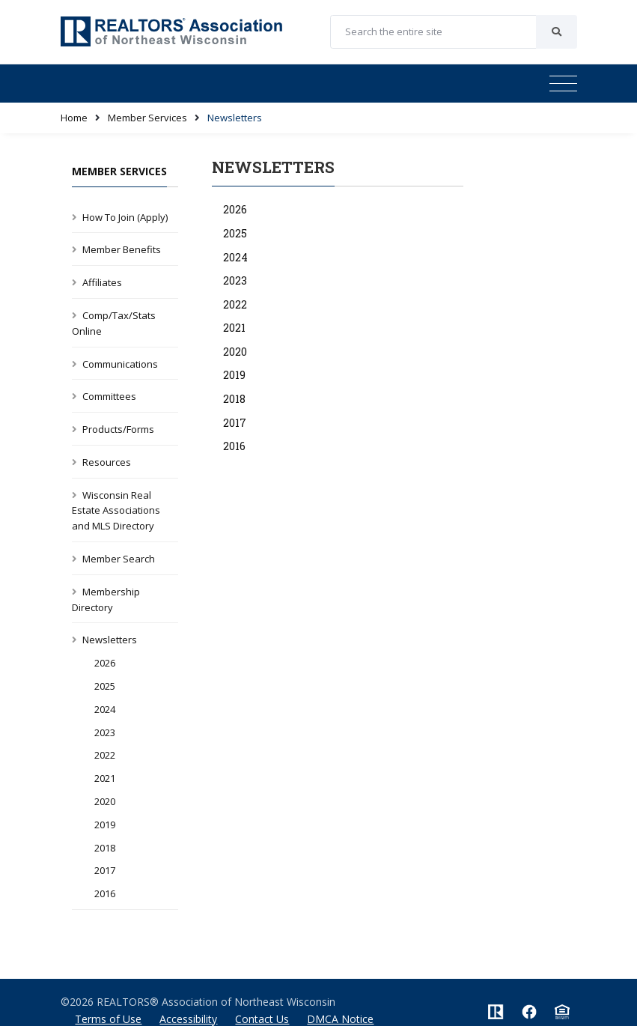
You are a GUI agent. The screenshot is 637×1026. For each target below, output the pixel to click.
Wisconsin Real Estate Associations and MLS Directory (116, 510)
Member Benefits (121, 249)
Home (74, 117)
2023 (104, 732)
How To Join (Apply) (125, 217)
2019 (104, 824)
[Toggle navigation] (563, 83)
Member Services (147, 117)
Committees (109, 396)
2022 (104, 755)
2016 (104, 893)
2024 (104, 709)
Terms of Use (108, 1019)
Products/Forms (118, 429)
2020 (104, 801)
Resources (106, 462)
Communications (120, 364)
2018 (104, 848)
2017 (104, 870)
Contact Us (262, 1019)
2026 (104, 663)
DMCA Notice (340, 1019)
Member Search (118, 558)
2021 (104, 778)
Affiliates (102, 282)
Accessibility (188, 1019)
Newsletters (109, 639)
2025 (104, 686)
